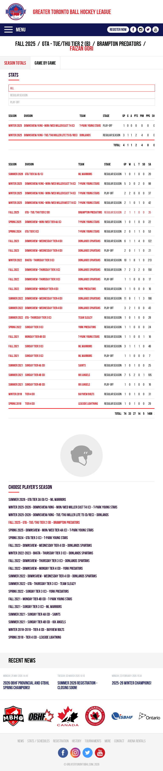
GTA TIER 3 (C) (32, 231)
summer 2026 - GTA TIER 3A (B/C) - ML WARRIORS (37, 499)
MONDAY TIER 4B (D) (35, 336)
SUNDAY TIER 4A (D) (35, 365)
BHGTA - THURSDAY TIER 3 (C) (39, 260)
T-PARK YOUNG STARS (90, 125)
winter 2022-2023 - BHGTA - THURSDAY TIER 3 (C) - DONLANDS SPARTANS (50, 553)
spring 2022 (14, 327)
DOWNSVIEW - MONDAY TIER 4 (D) (41, 289)
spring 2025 (14, 222)
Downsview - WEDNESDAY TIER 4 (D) (43, 241)
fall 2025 (25, 43)
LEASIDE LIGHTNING (88, 403)
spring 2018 (14, 403)
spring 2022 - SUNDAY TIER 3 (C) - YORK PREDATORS (38, 591)
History (76, 741)
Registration (61, 741)
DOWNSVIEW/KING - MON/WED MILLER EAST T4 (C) (49, 125)
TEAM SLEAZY (85, 317)
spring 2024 (14, 231)
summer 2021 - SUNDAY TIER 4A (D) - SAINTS (34, 614)
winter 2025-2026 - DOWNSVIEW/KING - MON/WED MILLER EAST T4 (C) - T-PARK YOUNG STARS (62, 507)
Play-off (15, 102)
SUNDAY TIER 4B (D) (35, 375)
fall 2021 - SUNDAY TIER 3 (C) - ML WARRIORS (35, 607)
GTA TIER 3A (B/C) (34, 174)
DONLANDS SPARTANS (89, 241)
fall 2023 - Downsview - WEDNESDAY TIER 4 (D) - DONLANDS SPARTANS (50, 545)
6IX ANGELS (84, 375)
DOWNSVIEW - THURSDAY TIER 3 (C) (42, 269)
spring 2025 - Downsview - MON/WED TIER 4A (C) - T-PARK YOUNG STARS (51, 530)
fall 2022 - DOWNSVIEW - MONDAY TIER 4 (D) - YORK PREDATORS (45, 568)
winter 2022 (15, 260)
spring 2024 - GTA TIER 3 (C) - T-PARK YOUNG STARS (38, 538)
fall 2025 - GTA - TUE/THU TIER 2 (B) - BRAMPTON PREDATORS (44, 522)
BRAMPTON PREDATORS (119, 43)
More (108, 741)
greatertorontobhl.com (80, 764)
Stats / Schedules (38, 741)
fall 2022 (13, 269)
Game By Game (45, 62)
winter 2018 (15, 394)
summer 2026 (15, 174)
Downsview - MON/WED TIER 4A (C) (43, 222)
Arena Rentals (137, 741)
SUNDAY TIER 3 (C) (34, 327)
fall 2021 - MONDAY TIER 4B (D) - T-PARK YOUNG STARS (40, 599)
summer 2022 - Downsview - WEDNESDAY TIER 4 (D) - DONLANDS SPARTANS (52, 576)
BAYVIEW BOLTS (86, 394)
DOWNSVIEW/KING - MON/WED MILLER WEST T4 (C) (50, 202)
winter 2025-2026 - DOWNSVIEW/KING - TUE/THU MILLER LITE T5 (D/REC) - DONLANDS (58, 515)
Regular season (19, 95)
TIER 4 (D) (30, 394)
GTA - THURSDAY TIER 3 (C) (38, 317)
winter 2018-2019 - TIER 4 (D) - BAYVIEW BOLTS (36, 630)
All (12, 88)
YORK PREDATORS (87, 289)
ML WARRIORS (85, 174)
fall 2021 (13, 336)
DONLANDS (85, 135)
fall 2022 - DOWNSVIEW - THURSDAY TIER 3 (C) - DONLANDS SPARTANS (49, 561)
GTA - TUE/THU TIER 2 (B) (66, 43)
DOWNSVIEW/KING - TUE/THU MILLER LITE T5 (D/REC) (50, 135)
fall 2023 (13, 241)
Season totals (15, 62)
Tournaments (93, 741)
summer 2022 (15, 298)
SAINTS (82, 365)
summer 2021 (15, 365)
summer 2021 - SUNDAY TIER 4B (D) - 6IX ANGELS (37, 622)
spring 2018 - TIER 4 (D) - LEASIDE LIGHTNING (34, 637)
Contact (119, 741)
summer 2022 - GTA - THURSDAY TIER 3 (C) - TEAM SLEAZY (42, 584)
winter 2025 (15, 125)
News (21, 741)
